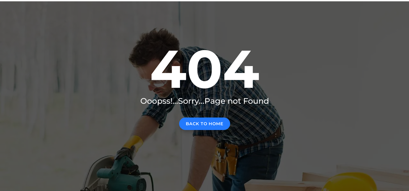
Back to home (205, 123)
